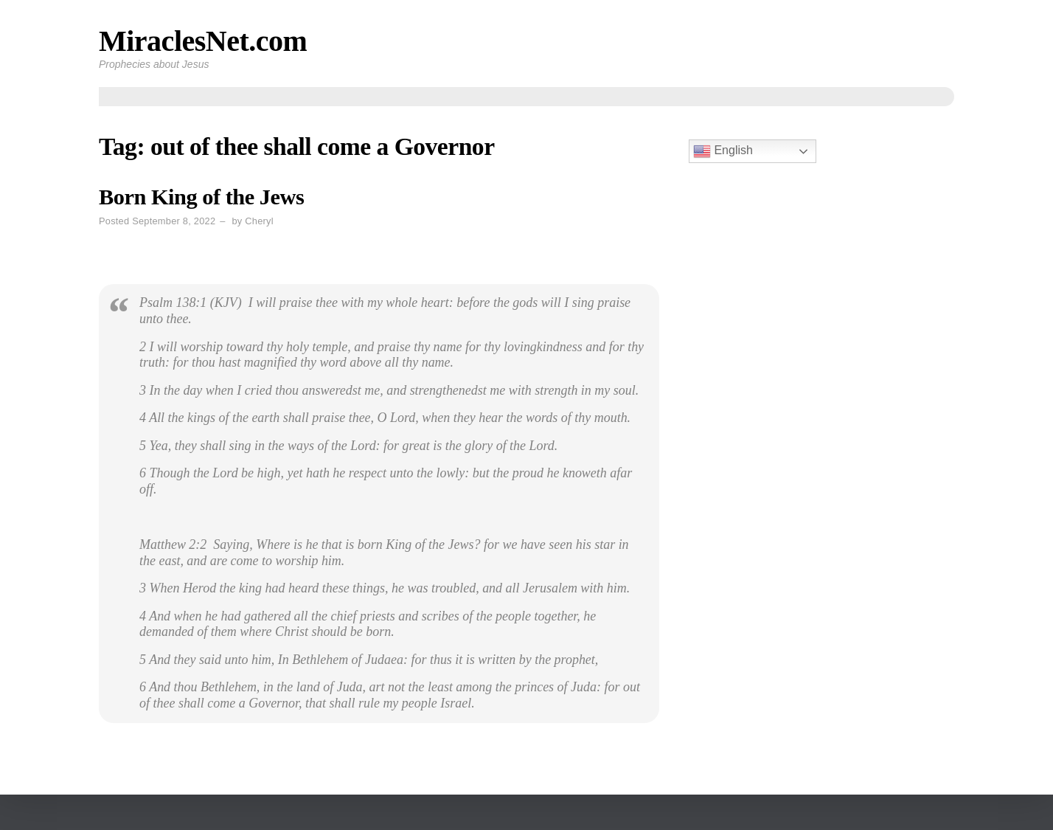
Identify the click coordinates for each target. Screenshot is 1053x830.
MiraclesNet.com (203, 41)
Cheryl (259, 220)
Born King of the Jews (201, 197)
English (723, 151)
